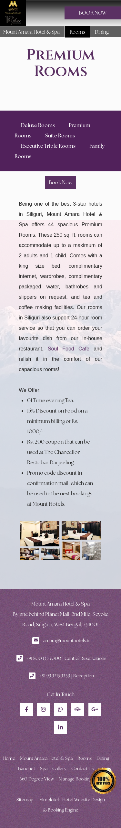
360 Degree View (37, 779)
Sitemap (24, 799)
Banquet (26, 768)
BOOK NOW (93, 12)
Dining (102, 32)
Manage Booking (75, 779)
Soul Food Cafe (68, 348)
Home (9, 758)
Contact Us (82, 768)
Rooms (77, 32)
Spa (43, 768)
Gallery (59, 768)
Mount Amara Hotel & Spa (31, 32)
